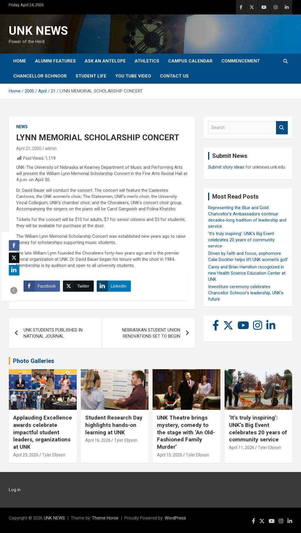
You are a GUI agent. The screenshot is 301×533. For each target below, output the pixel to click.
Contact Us (174, 76)
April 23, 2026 (26, 455)
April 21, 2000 (28, 148)
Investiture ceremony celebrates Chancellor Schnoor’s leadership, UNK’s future (245, 293)
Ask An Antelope (105, 61)
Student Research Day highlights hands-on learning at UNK (114, 424)
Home (19, 61)
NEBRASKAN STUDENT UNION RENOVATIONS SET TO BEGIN (151, 333)
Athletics (147, 61)
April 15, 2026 (169, 455)
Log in (15, 489)
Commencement (240, 61)
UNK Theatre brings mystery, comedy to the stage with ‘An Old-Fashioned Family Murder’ (186, 432)
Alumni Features (55, 61)
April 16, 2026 (98, 440)
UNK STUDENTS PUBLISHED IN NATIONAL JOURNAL (53, 333)
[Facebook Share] (42, 286)
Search (282, 127)
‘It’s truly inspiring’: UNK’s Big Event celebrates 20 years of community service (241, 240)
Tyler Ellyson (53, 455)
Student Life (91, 76)
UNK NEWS (38, 31)
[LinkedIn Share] (114, 286)
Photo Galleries (33, 360)
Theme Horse (105, 518)
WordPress (175, 518)
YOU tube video (133, 76)
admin (51, 148)
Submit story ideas (226, 167)
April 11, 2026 (241, 447)
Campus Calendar (190, 61)
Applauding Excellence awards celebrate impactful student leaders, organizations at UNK (42, 432)
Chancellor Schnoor (40, 76)
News (22, 126)
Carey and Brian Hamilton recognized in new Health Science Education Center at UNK (246, 273)
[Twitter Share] (78, 286)
